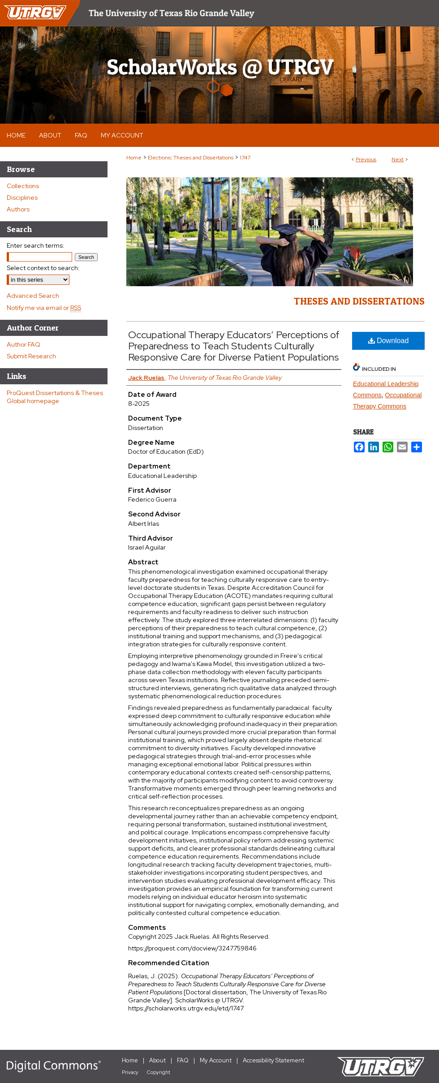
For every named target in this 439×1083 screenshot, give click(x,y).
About (157, 1060)
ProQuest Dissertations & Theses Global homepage (55, 397)
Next (398, 159)
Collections (23, 186)
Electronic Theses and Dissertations (190, 157)
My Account (216, 1060)
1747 (245, 157)
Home (134, 157)
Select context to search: (43, 268)
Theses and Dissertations (359, 301)
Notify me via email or (44, 308)
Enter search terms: (36, 245)
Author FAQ (23, 344)
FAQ (183, 1060)
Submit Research (31, 356)
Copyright (158, 1072)
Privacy (130, 1072)
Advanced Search (33, 296)
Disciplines (22, 197)
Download (388, 340)
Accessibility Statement (273, 1060)
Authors (18, 209)
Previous (366, 159)
